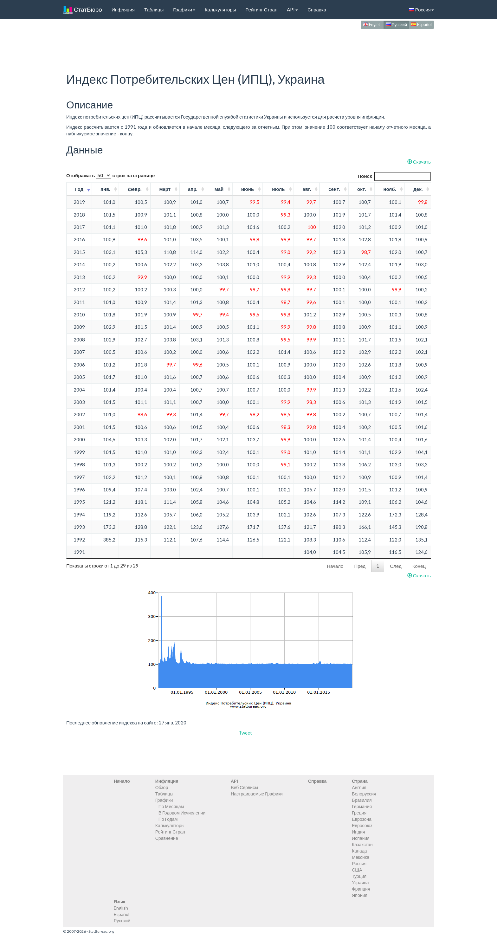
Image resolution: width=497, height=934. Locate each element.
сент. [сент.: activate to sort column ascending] (334, 189)
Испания (361, 838)
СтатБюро (82, 9)
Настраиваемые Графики (257, 793)
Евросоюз (362, 825)
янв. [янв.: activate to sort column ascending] (105, 189)
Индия (358, 831)
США (357, 869)
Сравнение (166, 838)
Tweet (245, 733)
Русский (396, 24)
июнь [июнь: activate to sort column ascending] (247, 189)
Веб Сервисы (244, 787)
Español (421, 24)
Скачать (419, 162)
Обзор (161, 787)
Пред (359, 566)
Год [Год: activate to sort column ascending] (79, 189)
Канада (359, 850)
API (292, 9)
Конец (419, 566)
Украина (360, 882)
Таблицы (154, 9)
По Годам (168, 819)
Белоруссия (364, 793)
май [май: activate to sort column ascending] (219, 189)
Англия (359, 787)
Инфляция (123, 9)
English (372, 24)
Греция (359, 812)
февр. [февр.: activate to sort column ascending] (134, 189)
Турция (359, 876)
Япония (359, 895)
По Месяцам (171, 806)
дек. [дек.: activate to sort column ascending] (417, 189)
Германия (362, 806)
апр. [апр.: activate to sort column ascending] (192, 189)
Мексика (360, 857)
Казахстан (362, 844)
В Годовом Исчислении (181, 812)
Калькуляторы (220, 9)
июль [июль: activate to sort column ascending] (278, 189)
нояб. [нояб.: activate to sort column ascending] (390, 189)
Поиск (394, 176)
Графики (184, 9)
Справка (316, 9)
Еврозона (361, 819)
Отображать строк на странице (110, 175)
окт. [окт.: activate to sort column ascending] (361, 189)
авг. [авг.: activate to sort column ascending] (306, 189)
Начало (335, 566)
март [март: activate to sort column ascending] (165, 189)
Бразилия (361, 800)
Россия (421, 9)
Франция (361, 889)
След (395, 566)
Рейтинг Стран (261, 9)
